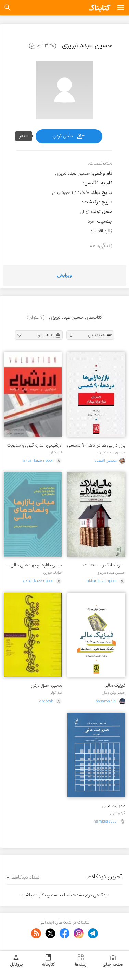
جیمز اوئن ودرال (113, 692)
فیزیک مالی (115, 685)
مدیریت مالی (113, 805)
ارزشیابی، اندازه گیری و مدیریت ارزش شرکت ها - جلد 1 (34, 445)
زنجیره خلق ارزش (46, 685)
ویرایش (64, 275)
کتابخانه (48, 960)
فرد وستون (117, 813)
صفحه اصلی (113, 960)
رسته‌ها (80, 960)
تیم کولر (56, 452)
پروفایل (16, 960)
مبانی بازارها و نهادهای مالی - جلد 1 (35, 565)
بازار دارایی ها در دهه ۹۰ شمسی (96, 445)
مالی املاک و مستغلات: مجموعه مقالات (103, 565)
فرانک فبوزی (52, 572)
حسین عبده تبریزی (111, 452)
